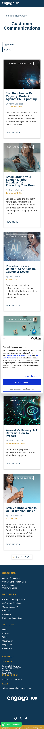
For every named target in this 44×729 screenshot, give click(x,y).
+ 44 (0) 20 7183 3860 (12, 679)
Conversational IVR (10, 607)
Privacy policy (25, 355)
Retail (4, 630)
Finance (5, 633)
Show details (30, 376)
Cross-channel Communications (9, 587)
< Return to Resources (14, 15)
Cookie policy (12, 355)
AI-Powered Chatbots (11, 603)
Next (28, 557)
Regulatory (7, 645)
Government (7, 641)
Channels (6, 611)
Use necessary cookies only (22, 389)
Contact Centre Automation (14, 582)
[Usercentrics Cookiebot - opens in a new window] (31, 338)
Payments (6, 614)
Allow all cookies (22, 382)
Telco (4, 637)
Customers (7, 648)
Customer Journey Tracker (13, 600)
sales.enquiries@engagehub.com (16, 688)
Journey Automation (11, 578)
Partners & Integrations (12, 618)
